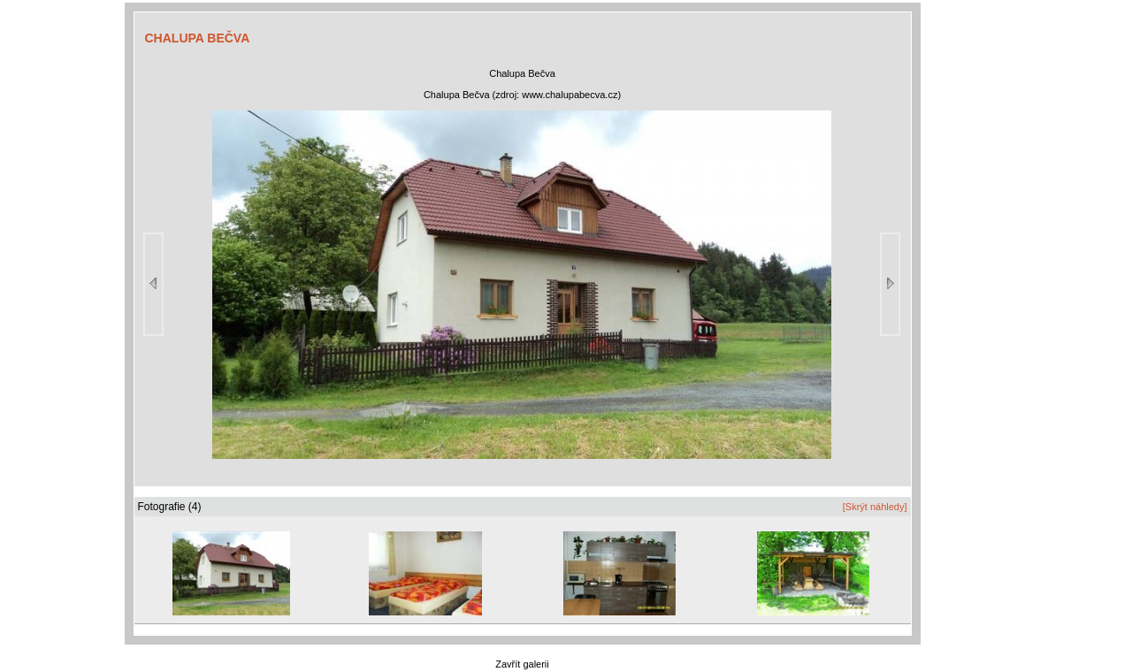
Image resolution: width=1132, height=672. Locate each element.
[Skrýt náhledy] (875, 506)
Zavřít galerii (522, 664)
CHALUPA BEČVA (197, 38)
